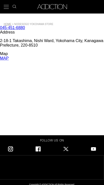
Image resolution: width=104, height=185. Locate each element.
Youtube (93, 148)
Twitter (65, 148)
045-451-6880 (12, 28)
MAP (4, 58)
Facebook (38, 148)
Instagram (10, 148)
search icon (14, 5)
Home (7, 24)
